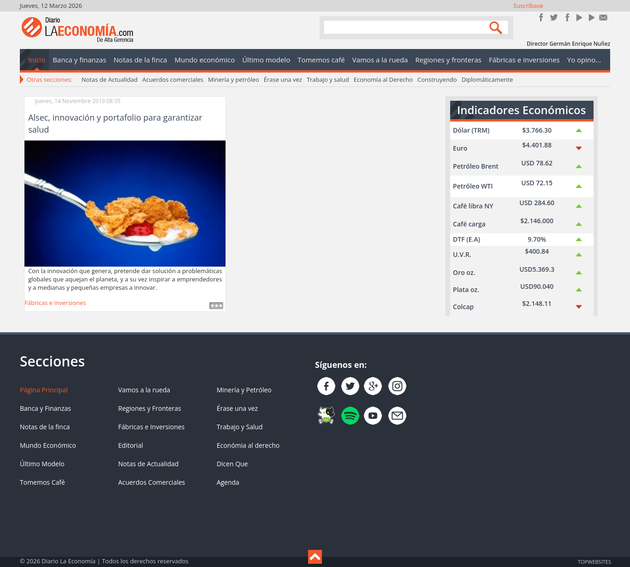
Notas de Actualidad (110, 79)
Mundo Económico (48, 445)
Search (497, 27)
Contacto (603, 17)
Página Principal (44, 389)
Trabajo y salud (328, 79)
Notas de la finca (45, 426)
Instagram (566, 17)
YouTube (578, 17)
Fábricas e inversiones (55, 303)
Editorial (130, 445)
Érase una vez (283, 79)
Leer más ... (216, 305)
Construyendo (437, 79)
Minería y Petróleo (244, 389)
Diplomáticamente (487, 79)
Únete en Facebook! (541, 17)
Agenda (228, 482)
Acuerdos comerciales (172, 79)
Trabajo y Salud (240, 426)
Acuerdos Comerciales (151, 482)
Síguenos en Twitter (553, 17)
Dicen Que (232, 463)
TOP (594, 561)
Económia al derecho (248, 445)
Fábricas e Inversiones (151, 426)
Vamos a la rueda (144, 389)
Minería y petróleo (233, 79)
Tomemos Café (42, 482)
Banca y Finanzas (45, 408)
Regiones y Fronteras (149, 408)
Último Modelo (42, 463)
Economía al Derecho (383, 79)
